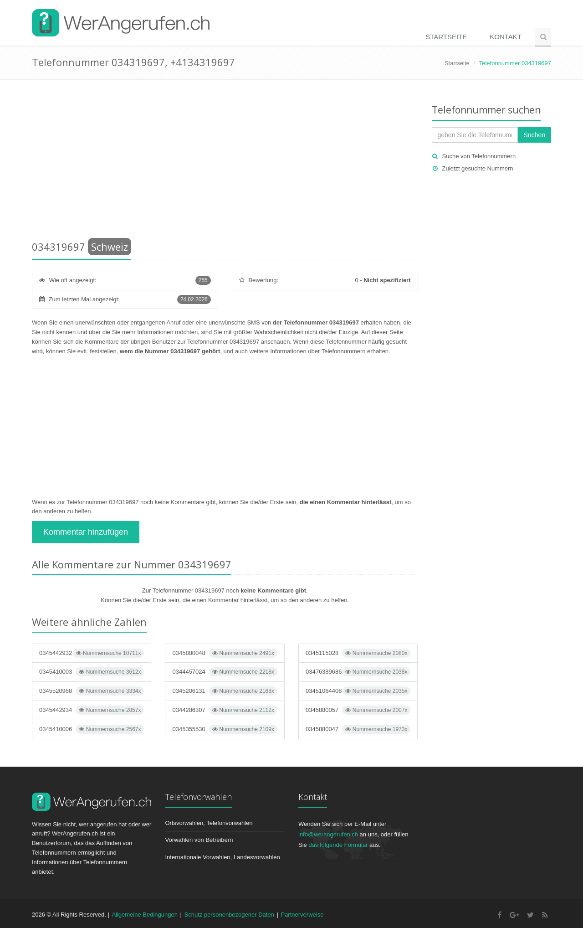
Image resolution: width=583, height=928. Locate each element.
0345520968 (91, 691)
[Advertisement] (225, 162)
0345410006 (91, 729)
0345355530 (224, 729)
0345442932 (91, 653)
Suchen (534, 135)
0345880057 (358, 710)
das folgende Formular (338, 844)
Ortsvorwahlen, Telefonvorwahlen (209, 823)
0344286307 (224, 710)
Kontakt (506, 37)
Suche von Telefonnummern (479, 156)
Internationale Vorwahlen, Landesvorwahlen (222, 857)
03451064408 (358, 691)
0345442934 (91, 710)
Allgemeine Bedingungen (145, 914)
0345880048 (224, 653)
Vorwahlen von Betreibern (199, 839)
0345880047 (358, 729)
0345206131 (224, 691)
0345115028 (358, 653)
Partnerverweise (302, 914)
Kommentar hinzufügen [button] (85, 531)
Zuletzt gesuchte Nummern (477, 168)
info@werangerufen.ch (328, 834)
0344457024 (224, 671)
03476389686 (358, 671)
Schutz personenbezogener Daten (229, 914)
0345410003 (91, 671)
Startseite (446, 37)
